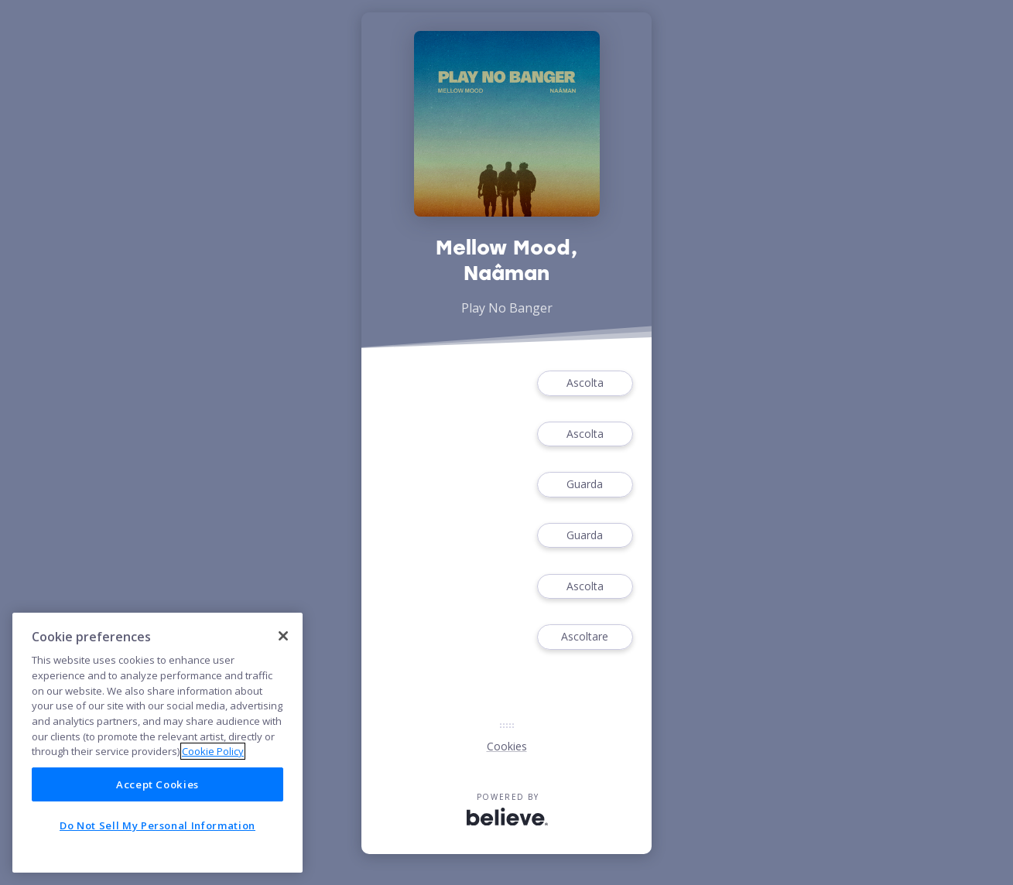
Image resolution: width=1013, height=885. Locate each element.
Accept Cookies (157, 784)
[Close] (283, 636)
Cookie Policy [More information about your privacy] (213, 751)
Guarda (585, 485)
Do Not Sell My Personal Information (157, 825)
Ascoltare (585, 637)
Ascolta (585, 383)
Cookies (507, 746)
